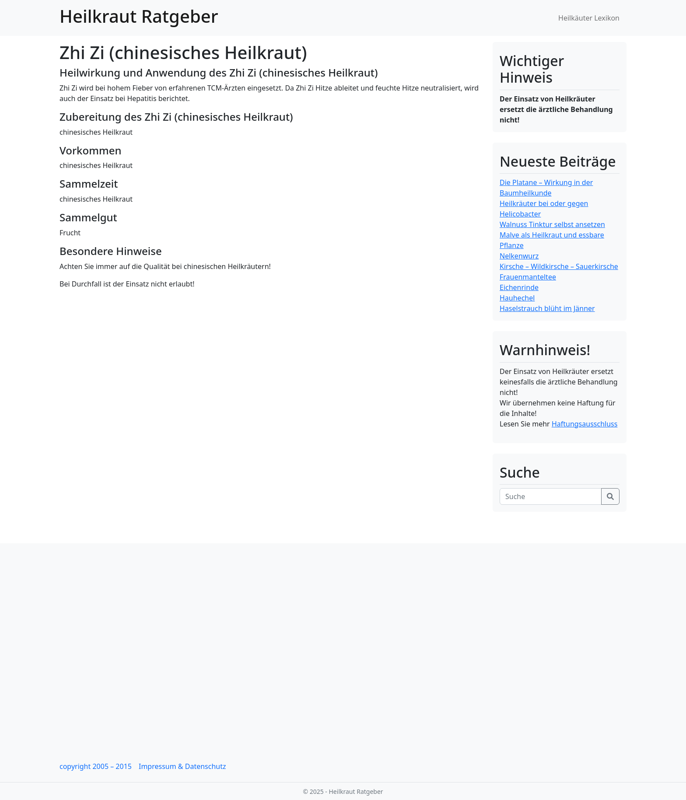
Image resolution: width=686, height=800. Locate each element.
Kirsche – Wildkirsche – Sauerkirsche (559, 266)
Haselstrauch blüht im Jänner (547, 308)
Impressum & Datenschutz (182, 766)
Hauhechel (517, 298)
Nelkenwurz (519, 256)
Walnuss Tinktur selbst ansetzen (552, 224)
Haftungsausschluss (585, 424)
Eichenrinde (519, 287)
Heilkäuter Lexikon (589, 18)
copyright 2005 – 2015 (96, 766)
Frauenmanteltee (528, 277)
